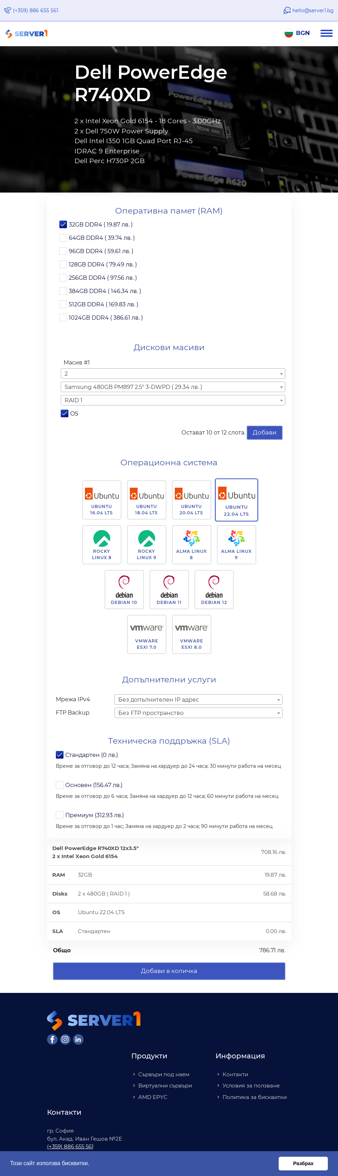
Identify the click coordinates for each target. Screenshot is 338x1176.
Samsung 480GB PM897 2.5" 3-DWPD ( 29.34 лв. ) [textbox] (133, 387)
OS (74, 413)
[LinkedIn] (78, 1039)
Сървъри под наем (164, 1074)
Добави (265, 432)
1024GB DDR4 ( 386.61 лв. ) (106, 317)
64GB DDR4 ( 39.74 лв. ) (102, 238)
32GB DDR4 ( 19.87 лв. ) (101, 224)
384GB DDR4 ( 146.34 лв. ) (105, 291)
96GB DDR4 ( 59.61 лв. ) (101, 251)
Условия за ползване (251, 1085)
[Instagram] (65, 1039)
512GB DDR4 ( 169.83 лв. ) (103, 304)
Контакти (235, 1074)
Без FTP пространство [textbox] (151, 713)
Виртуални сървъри (165, 1085)
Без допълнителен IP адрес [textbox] (158, 699)
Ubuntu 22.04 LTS (236, 510)
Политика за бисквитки (255, 1097)
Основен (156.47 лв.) (93, 785)
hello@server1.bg (313, 10)
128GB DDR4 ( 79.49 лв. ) (103, 264)
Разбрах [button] (303, 1163)
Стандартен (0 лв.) (91, 755)
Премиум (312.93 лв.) (94, 815)
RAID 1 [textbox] (73, 400)
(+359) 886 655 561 (35, 10)
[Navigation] (329, 33)
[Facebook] (52, 1039)
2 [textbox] (66, 373)
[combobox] (173, 373)
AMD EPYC (152, 1097)
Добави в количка (169, 970)
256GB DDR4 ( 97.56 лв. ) (103, 277)
